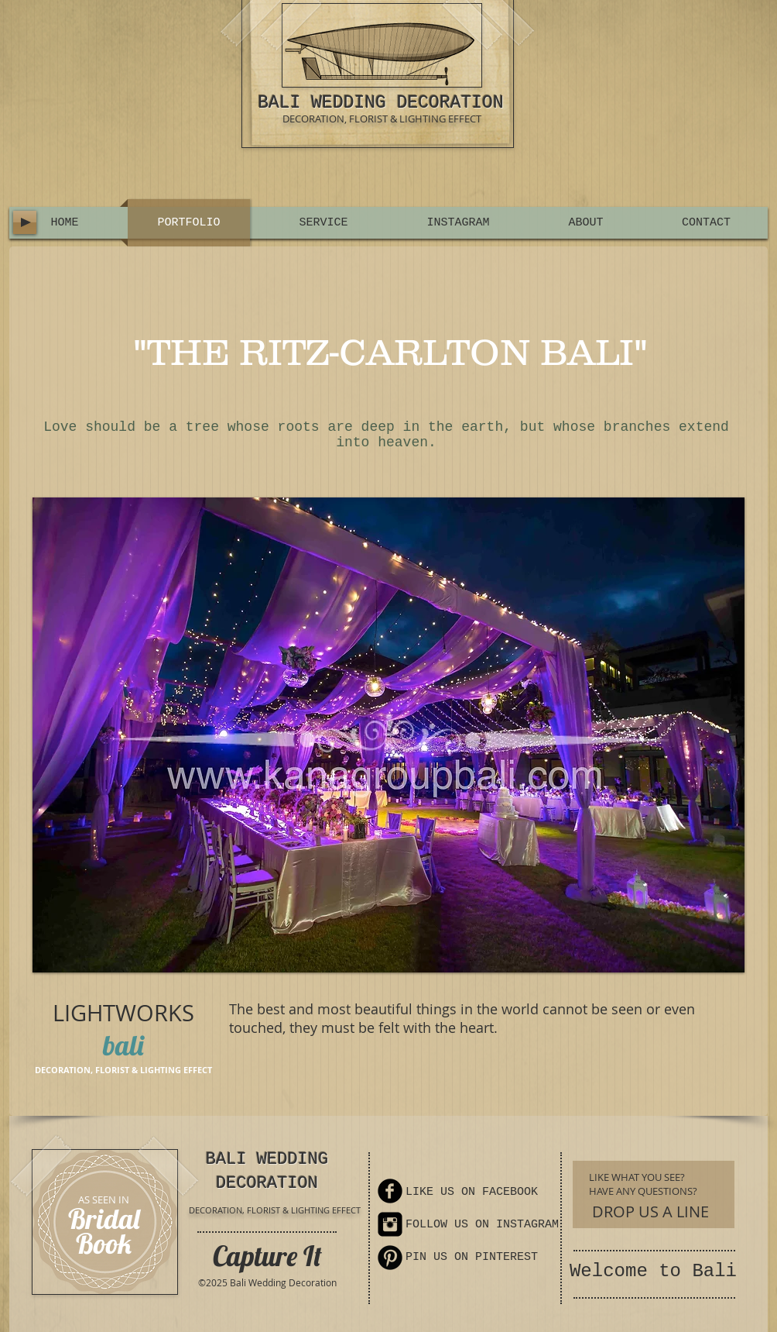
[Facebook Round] (390, 1191)
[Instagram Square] (390, 1224)
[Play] (24, 222)
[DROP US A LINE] (650, 1211)
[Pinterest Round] (390, 1257)
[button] (388, 734)
